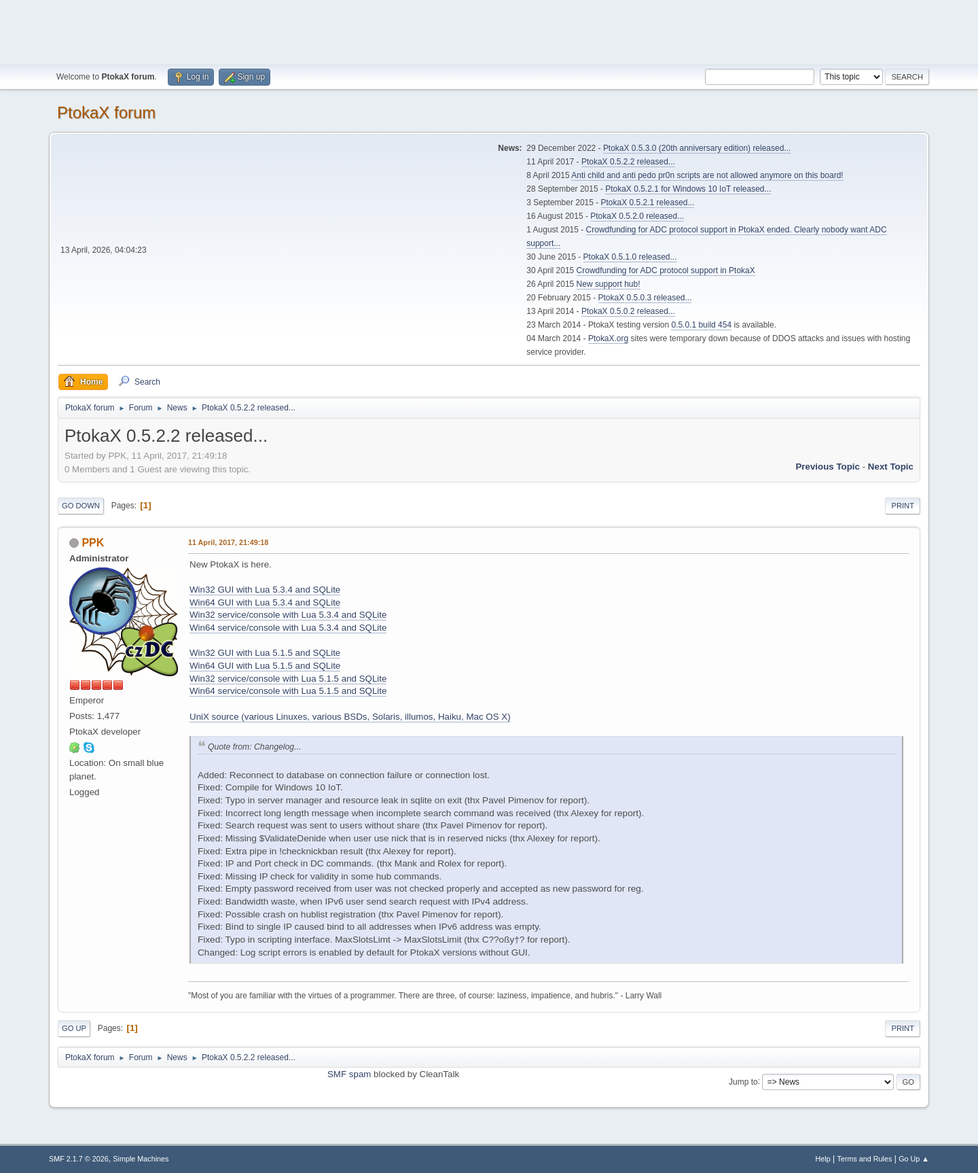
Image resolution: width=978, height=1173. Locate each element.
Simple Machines (140, 1159)
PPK (93, 542)
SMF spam (349, 1074)
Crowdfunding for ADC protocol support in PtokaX (666, 270)
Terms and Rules (864, 1159)
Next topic (890, 466)
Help (823, 1159)
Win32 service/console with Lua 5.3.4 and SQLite (287, 615)
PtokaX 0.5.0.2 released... (628, 311)
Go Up (74, 1028)
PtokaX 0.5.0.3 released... (645, 297)
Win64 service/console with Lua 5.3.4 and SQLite (287, 628)
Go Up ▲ (914, 1159)
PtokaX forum (106, 112)
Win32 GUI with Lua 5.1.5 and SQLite (264, 653)
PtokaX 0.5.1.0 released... (630, 257)
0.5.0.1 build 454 (701, 325)
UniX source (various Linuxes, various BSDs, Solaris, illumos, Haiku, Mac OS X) (350, 717)
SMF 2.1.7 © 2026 (79, 1159)
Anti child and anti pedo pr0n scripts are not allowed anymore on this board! (707, 175)
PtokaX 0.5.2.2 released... (628, 162)
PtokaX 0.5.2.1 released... (648, 202)
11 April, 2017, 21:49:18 (228, 542)
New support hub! (608, 284)
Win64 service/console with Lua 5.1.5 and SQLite (287, 691)
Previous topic (827, 466)
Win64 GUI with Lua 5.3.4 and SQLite (264, 602)
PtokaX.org (608, 338)
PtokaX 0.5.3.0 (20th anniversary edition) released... (697, 148)
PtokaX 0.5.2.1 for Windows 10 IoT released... (688, 189)
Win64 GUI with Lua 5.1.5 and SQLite (264, 666)
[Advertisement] (489, 30)
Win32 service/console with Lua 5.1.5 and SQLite (287, 678)
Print (902, 506)
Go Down (81, 506)
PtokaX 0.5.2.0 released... (637, 216)
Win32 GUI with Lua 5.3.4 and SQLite (264, 589)
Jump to (743, 1081)
